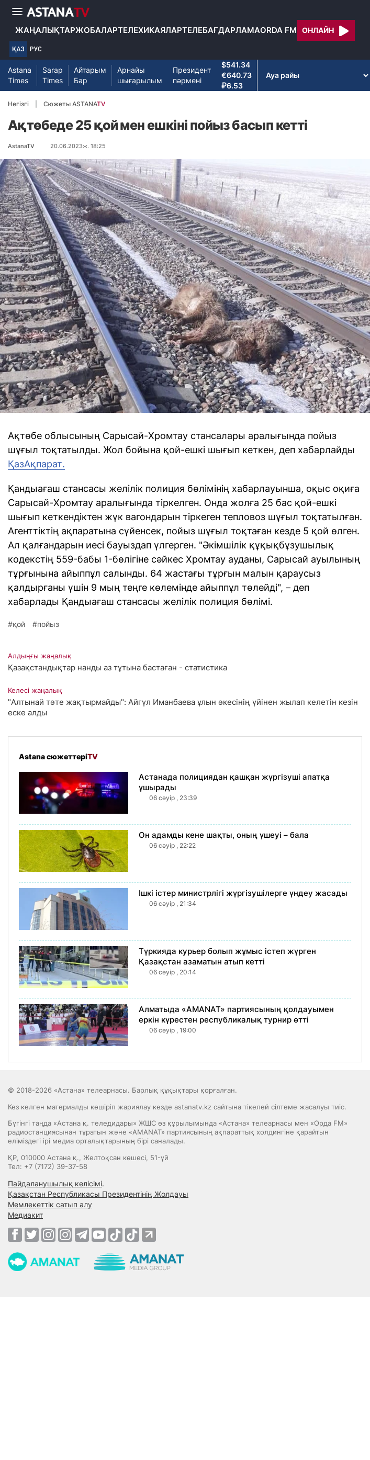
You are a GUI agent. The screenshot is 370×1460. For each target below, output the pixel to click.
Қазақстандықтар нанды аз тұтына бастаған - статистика (117, 667)
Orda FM (278, 30)
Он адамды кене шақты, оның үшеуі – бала (224, 835)
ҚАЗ (18, 49)
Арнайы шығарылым (139, 75)
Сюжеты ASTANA (74, 104)
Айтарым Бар (90, 75)
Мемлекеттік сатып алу (50, 1204)
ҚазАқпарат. (36, 463)
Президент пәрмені (192, 75)
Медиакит (25, 1214)
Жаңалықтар (45, 30)
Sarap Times (52, 75)
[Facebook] (15, 1234)
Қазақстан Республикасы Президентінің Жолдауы (98, 1193)
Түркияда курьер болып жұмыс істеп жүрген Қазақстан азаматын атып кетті (227, 956)
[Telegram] (81, 1234)
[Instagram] (48, 1234)
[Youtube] (98, 1234)
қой (19, 624)
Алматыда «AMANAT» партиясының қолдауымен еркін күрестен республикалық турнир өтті (236, 1014)
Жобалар (96, 30)
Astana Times (19, 75)
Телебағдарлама (221, 30)
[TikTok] (115, 1235)
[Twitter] (31, 1234)
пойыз (48, 624)
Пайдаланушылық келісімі (55, 1183)
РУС (36, 49)
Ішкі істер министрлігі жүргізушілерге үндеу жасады (243, 893)
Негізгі (18, 104)
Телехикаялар (150, 30)
